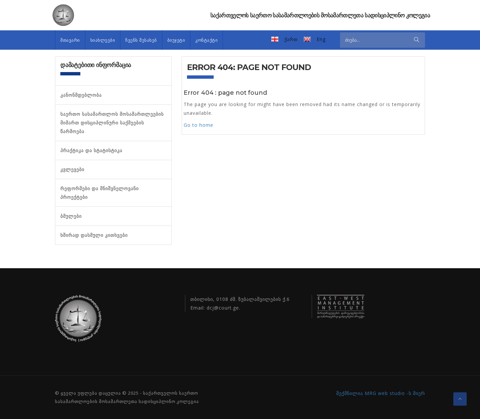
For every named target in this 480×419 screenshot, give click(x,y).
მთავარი (70, 40)
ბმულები (71, 216)
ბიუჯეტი (176, 40)
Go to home (198, 125)
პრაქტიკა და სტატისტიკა (91, 150)
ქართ (291, 39)
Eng (321, 39)
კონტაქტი (206, 40)
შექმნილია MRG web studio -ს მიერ (380, 393)
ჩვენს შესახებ (141, 40)
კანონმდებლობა (81, 95)
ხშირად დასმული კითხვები (94, 235)
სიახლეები (102, 40)
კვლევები (72, 169)
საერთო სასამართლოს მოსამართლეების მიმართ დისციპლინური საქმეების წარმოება (112, 122)
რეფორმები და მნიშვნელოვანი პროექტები (99, 192)
